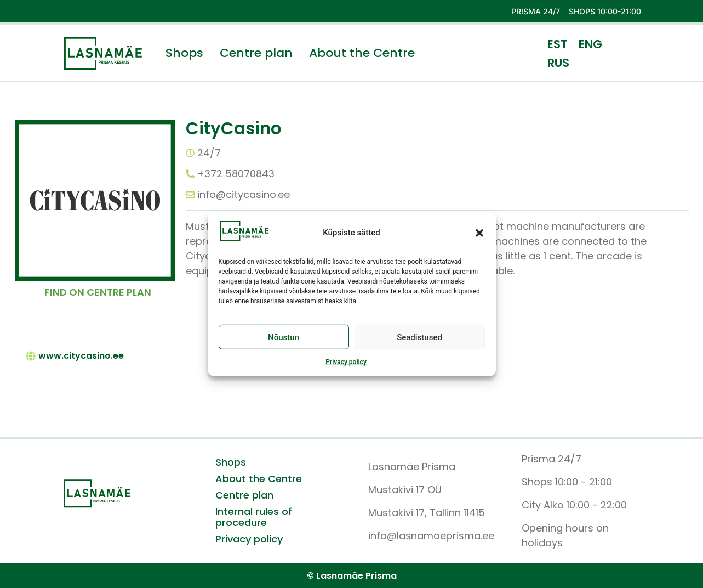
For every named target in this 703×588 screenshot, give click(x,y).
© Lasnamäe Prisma (352, 575)
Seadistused (419, 337)
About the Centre (362, 53)
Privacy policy (346, 362)
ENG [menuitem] (590, 44)
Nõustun (283, 337)
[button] (479, 232)
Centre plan (256, 53)
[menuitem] (557, 44)
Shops (184, 53)
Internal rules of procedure (253, 517)
